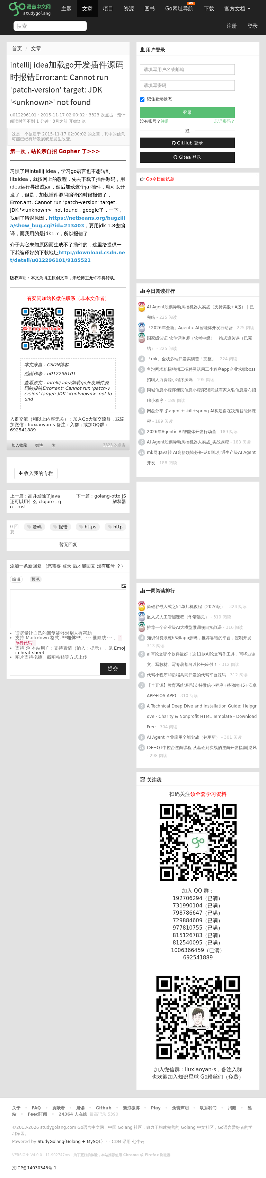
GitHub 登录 (187, 143)
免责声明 (180, 1108)
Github (103, 1108)
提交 (113, 669)
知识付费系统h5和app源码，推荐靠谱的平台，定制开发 (199, 637)
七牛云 (138, 1141)
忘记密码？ (224, 121)
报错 (60, 526)
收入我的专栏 (36, 473)
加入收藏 (19, 445)
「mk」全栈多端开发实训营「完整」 (181, 359)
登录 (252, 26)
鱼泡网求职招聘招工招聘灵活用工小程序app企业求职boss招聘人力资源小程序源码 (201, 374)
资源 (129, 9)
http (115, 526)
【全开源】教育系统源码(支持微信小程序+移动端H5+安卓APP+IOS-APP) (202, 690)
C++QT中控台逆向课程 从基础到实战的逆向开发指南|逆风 (202, 747)
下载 (209, 9)
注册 (232, 26)
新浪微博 (131, 1108)
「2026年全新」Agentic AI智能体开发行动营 (190, 327)
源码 (34, 526)
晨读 (80, 1108)
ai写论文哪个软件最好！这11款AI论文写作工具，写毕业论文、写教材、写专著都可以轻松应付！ (201, 659)
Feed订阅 (37, 1114)
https (87, 526)
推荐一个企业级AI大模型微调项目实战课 (185, 627)
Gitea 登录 (187, 157)
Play (155, 1108)
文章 (87, 9)
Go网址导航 (180, 7)
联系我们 (208, 1108)
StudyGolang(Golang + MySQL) (70, 1141)
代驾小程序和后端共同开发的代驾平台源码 (186, 674)
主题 (66, 9)
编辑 (16, 579)
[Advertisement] (188, 233)
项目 (108, 9)
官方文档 (237, 9)
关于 (16, 1108)
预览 (36, 579)
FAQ (36, 1108)
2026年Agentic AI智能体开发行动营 (182, 431)
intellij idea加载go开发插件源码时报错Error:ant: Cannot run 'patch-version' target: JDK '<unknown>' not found (68, 391)
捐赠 (232, 1108)
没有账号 (106, 566)
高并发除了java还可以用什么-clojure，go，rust (35, 501)
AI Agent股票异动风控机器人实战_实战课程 (188, 442)
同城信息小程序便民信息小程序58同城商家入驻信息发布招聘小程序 (201, 395)
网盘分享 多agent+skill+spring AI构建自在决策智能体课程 (201, 416)
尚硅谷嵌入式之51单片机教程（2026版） (186, 606)
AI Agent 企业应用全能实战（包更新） (183, 737)
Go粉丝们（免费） (222, 1077)
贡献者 (58, 1108)
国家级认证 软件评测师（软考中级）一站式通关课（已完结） (199, 343)
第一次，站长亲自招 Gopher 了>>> (55, 151)
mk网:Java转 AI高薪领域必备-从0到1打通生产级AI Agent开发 (201, 457)
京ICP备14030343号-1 (34, 1168)
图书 (149, 9)
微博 (39, 445)
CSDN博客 (58, 364)
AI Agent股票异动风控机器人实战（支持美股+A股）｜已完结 (200, 312)
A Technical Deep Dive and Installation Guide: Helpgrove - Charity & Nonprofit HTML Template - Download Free (202, 716)
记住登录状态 (156, 99)
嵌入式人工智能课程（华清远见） (178, 617)
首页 (17, 48)
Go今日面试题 (160, 179)
